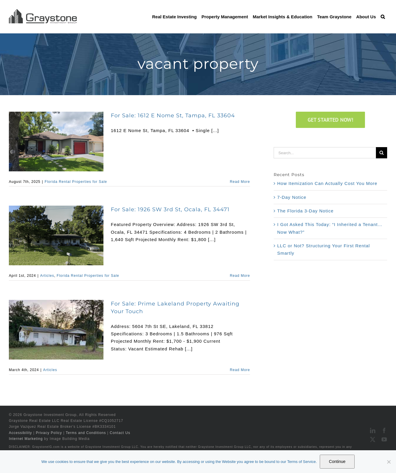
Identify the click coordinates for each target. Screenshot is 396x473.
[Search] (381, 152)
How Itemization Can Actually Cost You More (327, 183)
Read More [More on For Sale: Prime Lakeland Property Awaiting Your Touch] (240, 370)
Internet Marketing (26, 439)
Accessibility (20, 433)
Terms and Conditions (86, 433)
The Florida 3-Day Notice (305, 210)
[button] (382, 16)
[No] (389, 462)
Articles (47, 276)
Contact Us (120, 433)
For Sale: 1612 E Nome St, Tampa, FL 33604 (173, 115)
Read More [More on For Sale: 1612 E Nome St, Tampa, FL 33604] (240, 182)
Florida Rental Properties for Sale (76, 182)
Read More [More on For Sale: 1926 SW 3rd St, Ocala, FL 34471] (240, 276)
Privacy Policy (49, 433)
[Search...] (325, 152)
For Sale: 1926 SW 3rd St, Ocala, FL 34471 (170, 209)
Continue (337, 461)
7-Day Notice (291, 197)
